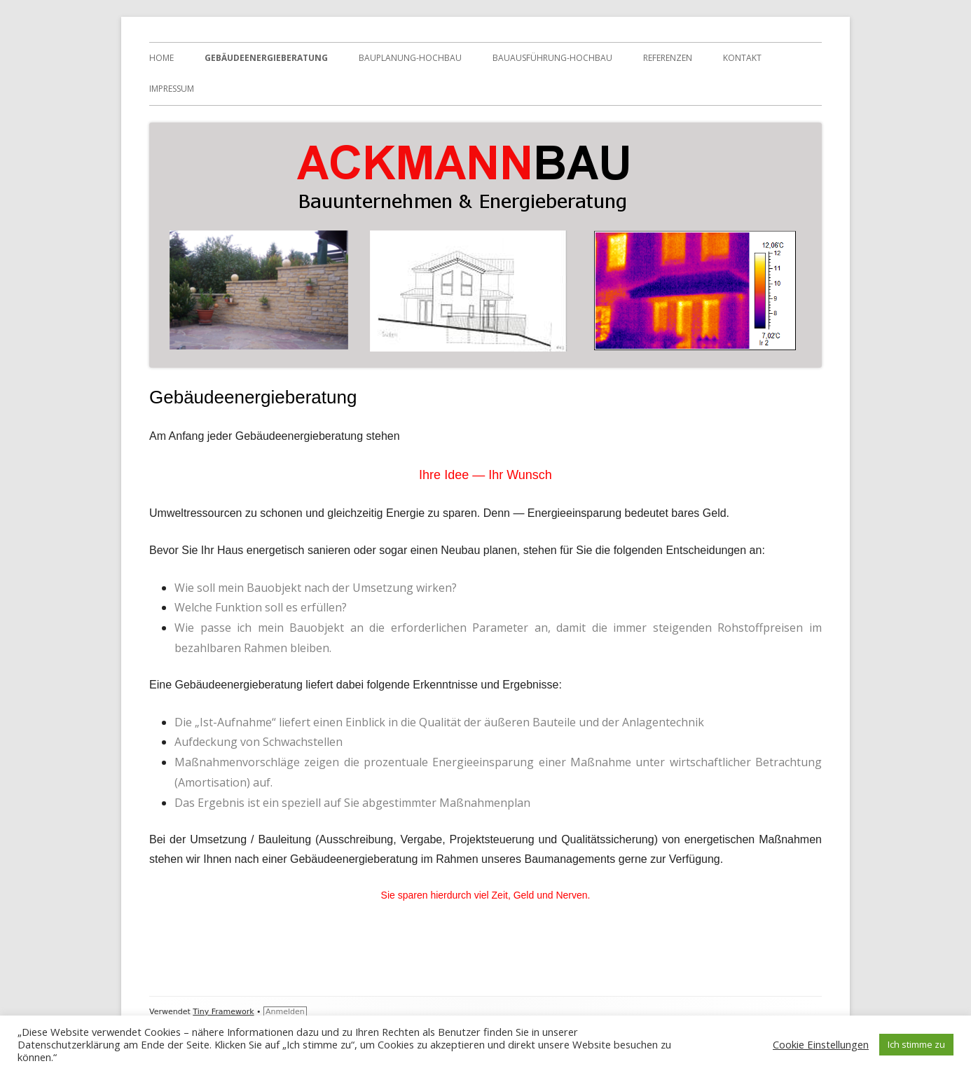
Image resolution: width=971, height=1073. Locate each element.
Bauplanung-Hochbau (410, 58)
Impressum (171, 89)
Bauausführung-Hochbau (552, 58)
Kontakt (742, 58)
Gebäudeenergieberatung (266, 58)
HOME (161, 58)
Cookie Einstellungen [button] (821, 1044)
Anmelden (285, 1011)
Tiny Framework (223, 1011)
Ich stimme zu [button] (916, 1044)
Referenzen (667, 58)
